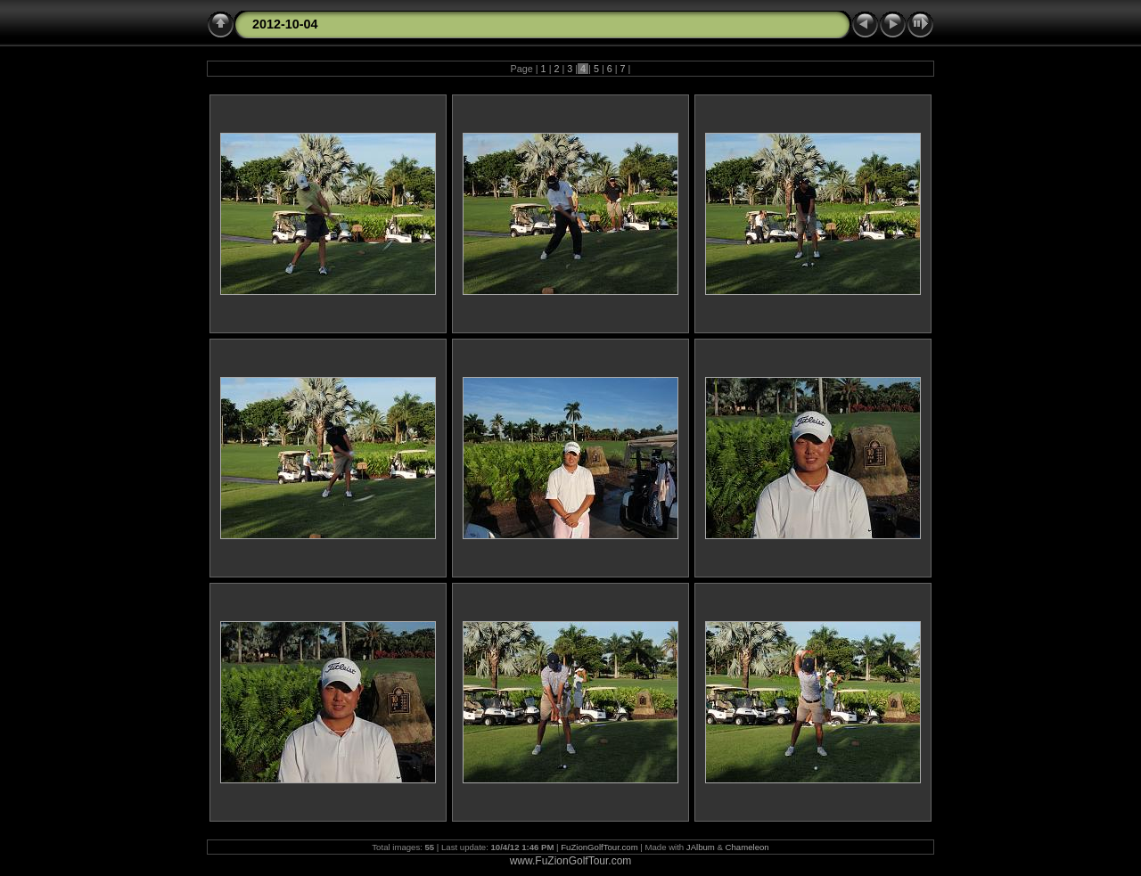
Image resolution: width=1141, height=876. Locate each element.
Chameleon (747, 847)
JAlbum (700, 847)
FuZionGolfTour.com (599, 847)
